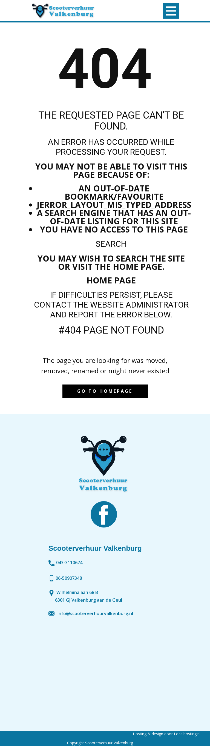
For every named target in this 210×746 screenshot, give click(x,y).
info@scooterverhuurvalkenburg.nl (95, 613)
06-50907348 (65, 578)
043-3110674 (65, 563)
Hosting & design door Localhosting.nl (166, 733)
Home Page (111, 280)
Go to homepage (105, 391)
